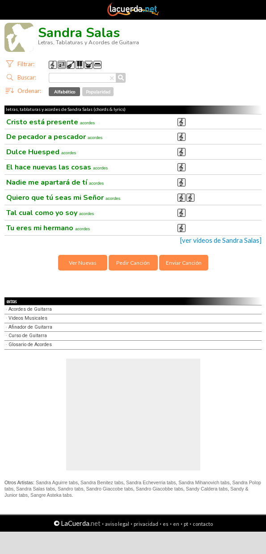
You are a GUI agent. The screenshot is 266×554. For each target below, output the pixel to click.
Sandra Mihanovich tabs (203, 482)
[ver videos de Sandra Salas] (221, 240)
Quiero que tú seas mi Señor (63, 198)
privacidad (146, 524)
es (166, 524)
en (176, 524)
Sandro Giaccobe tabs (109, 488)
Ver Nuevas (83, 262)
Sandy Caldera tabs (207, 488)
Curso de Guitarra (27, 335)
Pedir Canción (133, 262)
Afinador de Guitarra (30, 327)
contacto (203, 524)
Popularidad (98, 91)
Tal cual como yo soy (50, 213)
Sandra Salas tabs (35, 488)
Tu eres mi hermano (48, 228)
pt (186, 524)
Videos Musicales (27, 318)
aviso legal (117, 524)
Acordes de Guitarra (30, 309)
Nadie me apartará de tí (55, 182)
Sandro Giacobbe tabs (159, 488)
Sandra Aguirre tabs (57, 482)
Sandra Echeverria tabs (151, 482)
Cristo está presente (50, 122)
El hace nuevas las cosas (57, 167)
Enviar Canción (184, 262)
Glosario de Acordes (30, 344)
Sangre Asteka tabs (51, 495)
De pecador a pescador (54, 137)
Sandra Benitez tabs (101, 482)
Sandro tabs (70, 488)
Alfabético (64, 91)
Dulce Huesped (41, 152)
